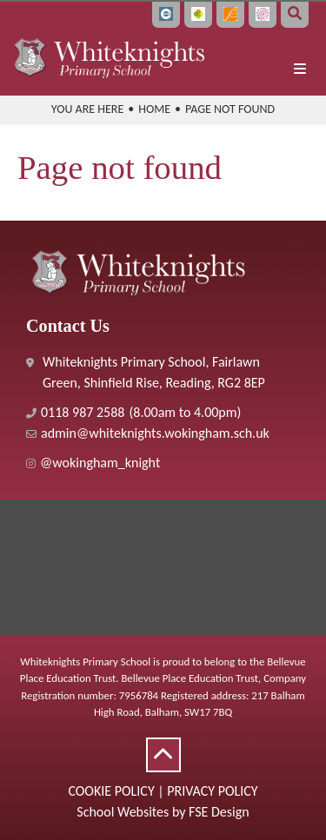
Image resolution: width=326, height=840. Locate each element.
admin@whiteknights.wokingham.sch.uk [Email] (155, 433)
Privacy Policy (212, 791)
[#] (163, 463)
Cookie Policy (111, 791)
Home (154, 109)
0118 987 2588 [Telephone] (82, 412)
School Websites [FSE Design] (123, 812)
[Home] (108, 56)
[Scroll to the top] (163, 754)
